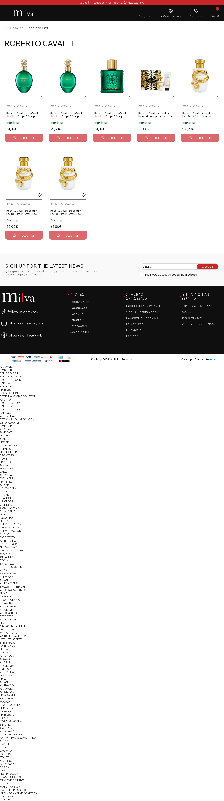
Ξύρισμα (5, 668)
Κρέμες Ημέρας (10, 524)
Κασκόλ (5, 754)
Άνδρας (5, 662)
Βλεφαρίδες (8, 488)
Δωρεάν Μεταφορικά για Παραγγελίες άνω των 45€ (112, 2)
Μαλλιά (5, 658)
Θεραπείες (7, 557)
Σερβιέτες (6, 616)
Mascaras (7, 468)
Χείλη (3, 491)
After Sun (7, 655)
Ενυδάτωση (8, 537)
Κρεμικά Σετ (8, 576)
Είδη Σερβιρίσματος (13, 789)
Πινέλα (4, 514)
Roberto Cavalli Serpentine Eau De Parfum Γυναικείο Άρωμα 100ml (198, 114)
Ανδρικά (5, 399)
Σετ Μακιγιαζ (8, 511)
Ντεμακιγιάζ (8, 547)
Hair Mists (7, 714)
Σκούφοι (6, 750)
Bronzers (7, 455)
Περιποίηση (7, 708)
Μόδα (4, 740)
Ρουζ (3, 458)
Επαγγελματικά (10, 704)
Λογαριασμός (80, 331)
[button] (145, 13)
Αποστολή (77, 319)
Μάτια (4, 465)
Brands (18, 28)
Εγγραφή (207, 266)
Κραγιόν (5, 498)
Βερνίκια (5, 596)
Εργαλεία (6, 603)
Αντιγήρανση (9, 540)
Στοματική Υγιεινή (12, 626)
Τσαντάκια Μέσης (12, 780)
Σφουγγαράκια (9, 507)
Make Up (5, 438)
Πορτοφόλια (9, 773)
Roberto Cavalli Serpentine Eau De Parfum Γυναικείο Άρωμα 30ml (66, 212)
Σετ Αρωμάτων (10, 422)
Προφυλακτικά (10, 629)
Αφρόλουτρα (9, 583)
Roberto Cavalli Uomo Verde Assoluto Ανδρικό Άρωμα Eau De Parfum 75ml (23, 114)
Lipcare (5, 494)
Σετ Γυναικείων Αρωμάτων (18, 396)
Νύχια (3, 593)
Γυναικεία (6, 369)
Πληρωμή (76, 313)
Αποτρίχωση (8, 619)
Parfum (5, 383)
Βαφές (4, 718)
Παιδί (3, 678)
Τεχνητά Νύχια (10, 599)
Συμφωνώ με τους (171, 274)
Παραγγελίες (79, 301)
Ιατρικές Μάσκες (11, 639)
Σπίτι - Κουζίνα (10, 783)
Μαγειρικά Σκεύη (11, 786)
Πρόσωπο (7, 435)
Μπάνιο (5, 580)
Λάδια (4, 570)
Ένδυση (5, 744)
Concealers (8, 445)
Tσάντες (6, 770)
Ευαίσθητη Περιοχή (13, 586)
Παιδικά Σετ (7, 695)
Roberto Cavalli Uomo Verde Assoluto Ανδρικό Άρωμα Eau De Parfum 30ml (67, 114)
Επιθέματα (7, 642)
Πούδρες (6, 442)
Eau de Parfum (10, 373)
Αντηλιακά (7, 645)
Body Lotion (9, 392)
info (209, 359)
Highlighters (9, 451)
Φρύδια (5, 484)
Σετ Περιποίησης (11, 734)
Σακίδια (5, 767)
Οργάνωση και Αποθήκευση (18, 793)
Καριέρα (132, 335)
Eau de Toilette (11, 376)
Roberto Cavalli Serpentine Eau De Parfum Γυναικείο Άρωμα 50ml (22, 212)
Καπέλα (5, 747)
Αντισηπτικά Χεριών (13, 635)
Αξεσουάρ (7, 698)
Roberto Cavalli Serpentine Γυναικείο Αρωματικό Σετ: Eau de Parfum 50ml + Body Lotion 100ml (155, 114)
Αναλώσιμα (8, 606)
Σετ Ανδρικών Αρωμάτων (17, 419)
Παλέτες (6, 461)
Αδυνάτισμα (8, 573)
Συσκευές (6, 727)
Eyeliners (6, 478)
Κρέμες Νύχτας (10, 527)
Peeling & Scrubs (12, 550)
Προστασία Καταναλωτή (143, 305)
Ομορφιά (6, 517)
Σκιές (3, 471)
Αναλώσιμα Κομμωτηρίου (18, 737)
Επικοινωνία (135, 323)
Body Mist (7, 386)
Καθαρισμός (9, 543)
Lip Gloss (6, 501)
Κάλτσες (6, 760)
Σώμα (4, 560)
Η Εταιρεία (134, 329)
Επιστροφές (79, 325)
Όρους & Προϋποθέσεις (182, 274)
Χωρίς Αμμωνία (10, 721)
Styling (5, 724)
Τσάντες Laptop (11, 777)
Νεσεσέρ (5, 622)
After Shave (8, 415)
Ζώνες (4, 757)
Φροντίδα (7, 609)
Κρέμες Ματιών (10, 530)
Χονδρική (6, 796)
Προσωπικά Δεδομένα (142, 317)
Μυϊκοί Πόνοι (9, 632)
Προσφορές (78, 307)
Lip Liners (6, 504)
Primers (5, 448)
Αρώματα (6, 366)
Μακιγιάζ (6, 432)
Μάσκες (5, 553)
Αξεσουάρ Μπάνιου (13, 589)
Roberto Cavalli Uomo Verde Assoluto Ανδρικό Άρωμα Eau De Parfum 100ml (111, 114)
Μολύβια (6, 475)
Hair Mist (6, 389)
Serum (4, 534)
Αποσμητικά (8, 612)
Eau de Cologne (11, 379)
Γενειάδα (6, 675)
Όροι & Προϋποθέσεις (142, 311)
